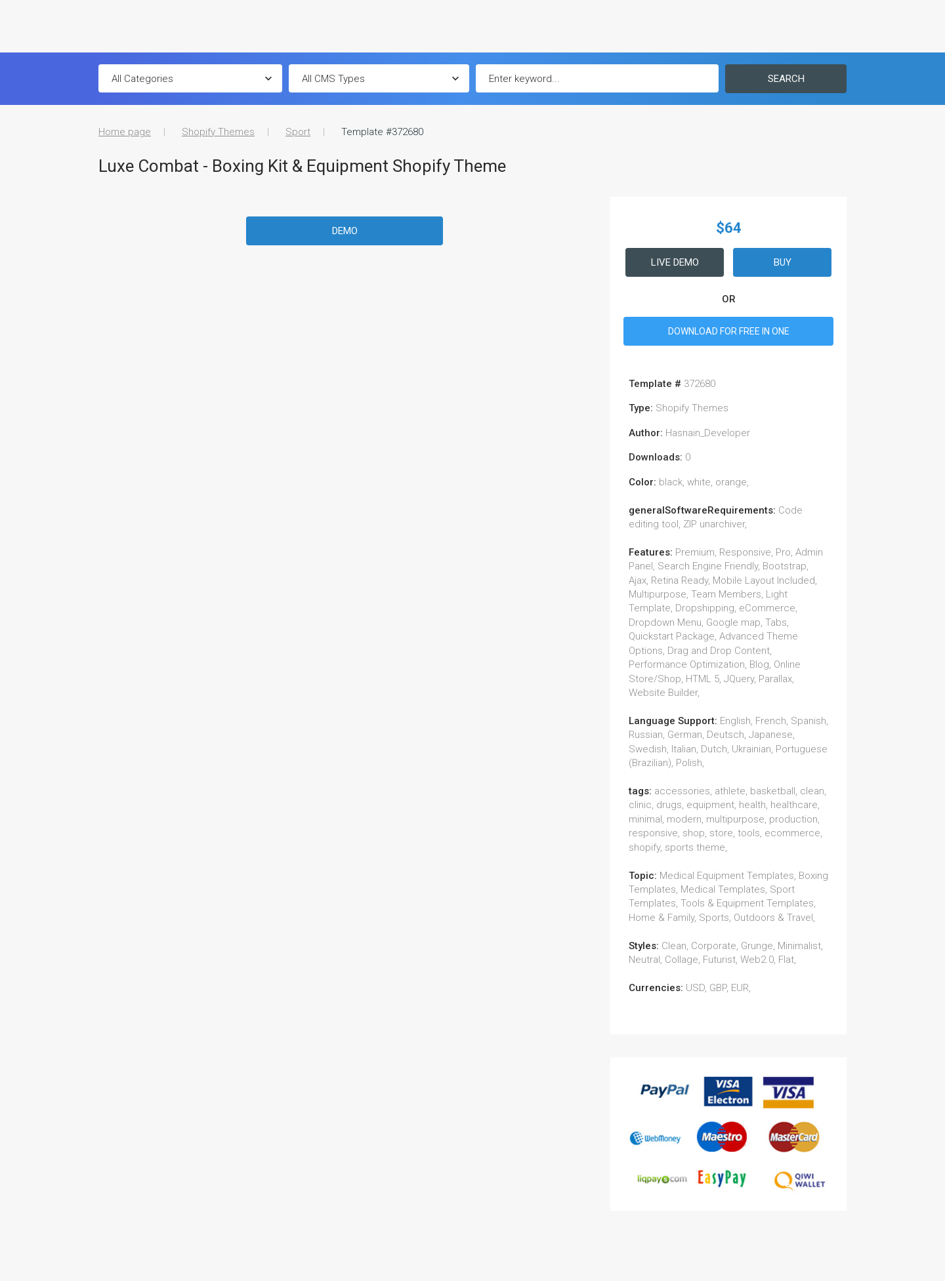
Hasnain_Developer (707, 433)
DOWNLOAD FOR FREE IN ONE (728, 331)
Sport (297, 132)
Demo (345, 231)
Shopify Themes (218, 132)
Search (786, 79)
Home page (124, 132)
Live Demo (675, 262)
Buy (782, 262)
